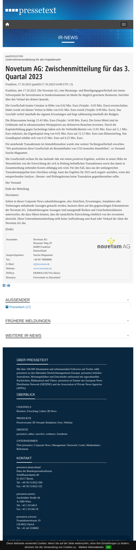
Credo (82, 445)
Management (59, 445)
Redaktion (51, 422)
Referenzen (22, 448)
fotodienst (62, 433)
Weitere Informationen (91, 547)
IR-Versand (38, 422)
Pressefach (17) (18, 307)
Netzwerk (72, 445)
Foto (60, 422)
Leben (42, 411)
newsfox (40, 433)
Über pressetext (25, 445)
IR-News (52, 411)
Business (21, 411)
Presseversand (24, 422)
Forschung (32, 411)
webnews (51, 433)
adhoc (31, 433)
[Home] (7, 24)
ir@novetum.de (41, 264)
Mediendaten (93, 445)
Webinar (68, 422)
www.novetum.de (42, 268)
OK (108, 547)
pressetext (22, 433)
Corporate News (42, 445)
